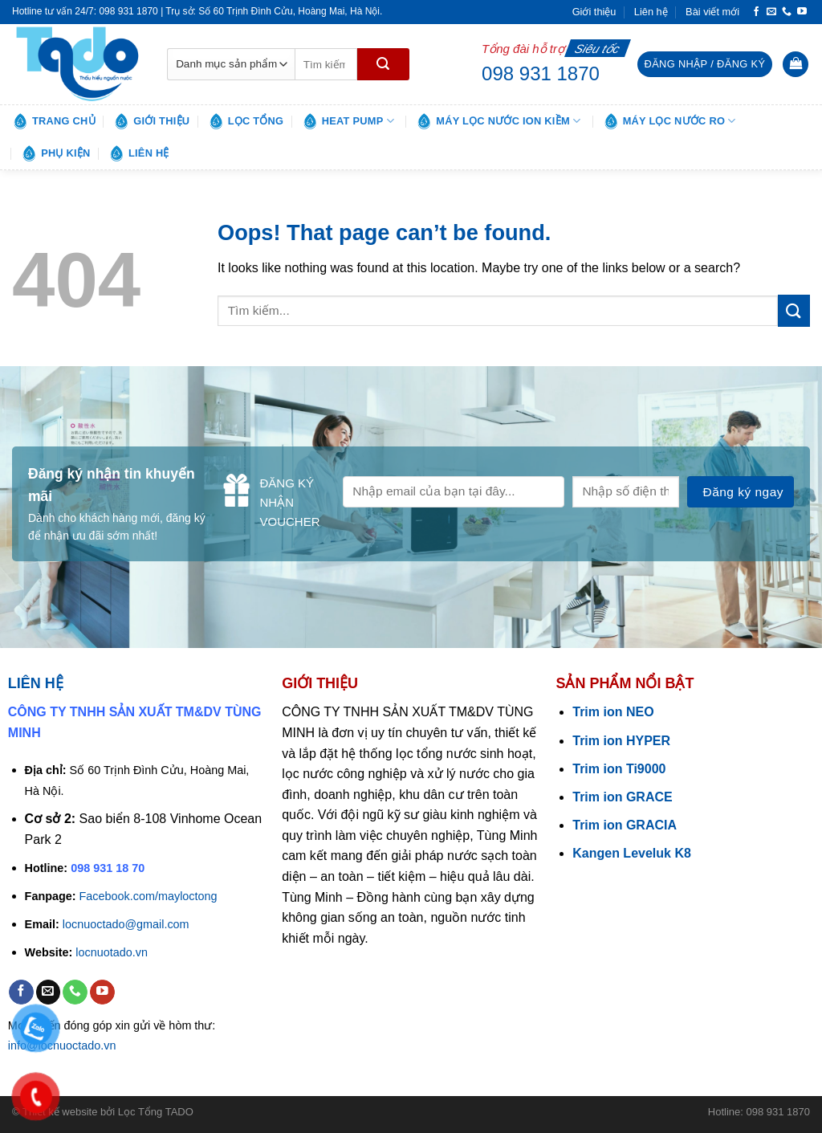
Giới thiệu (594, 12)
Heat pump (348, 121)
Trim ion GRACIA (624, 825)
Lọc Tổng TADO (155, 1112)
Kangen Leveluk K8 (631, 853)
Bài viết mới (712, 12)
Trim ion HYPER (621, 741)
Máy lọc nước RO (669, 121)
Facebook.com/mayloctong (148, 896)
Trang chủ (54, 121)
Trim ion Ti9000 (618, 769)
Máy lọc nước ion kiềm (498, 121)
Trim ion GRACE (622, 797)
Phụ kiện (55, 153)
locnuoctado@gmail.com (126, 924)
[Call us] (786, 12)
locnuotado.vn (111, 952)
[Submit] (383, 64)
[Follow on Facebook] (756, 12)
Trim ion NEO (612, 712)
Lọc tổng (246, 121)
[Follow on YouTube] (802, 12)
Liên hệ (651, 12)
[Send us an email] (771, 12)
